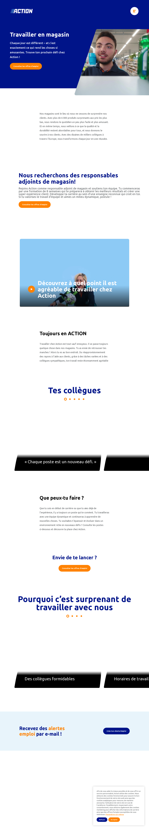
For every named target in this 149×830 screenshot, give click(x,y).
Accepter (114, 819)
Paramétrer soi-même (115, 814)
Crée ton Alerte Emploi (116, 763)
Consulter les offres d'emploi (25, 66)
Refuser (102, 819)
